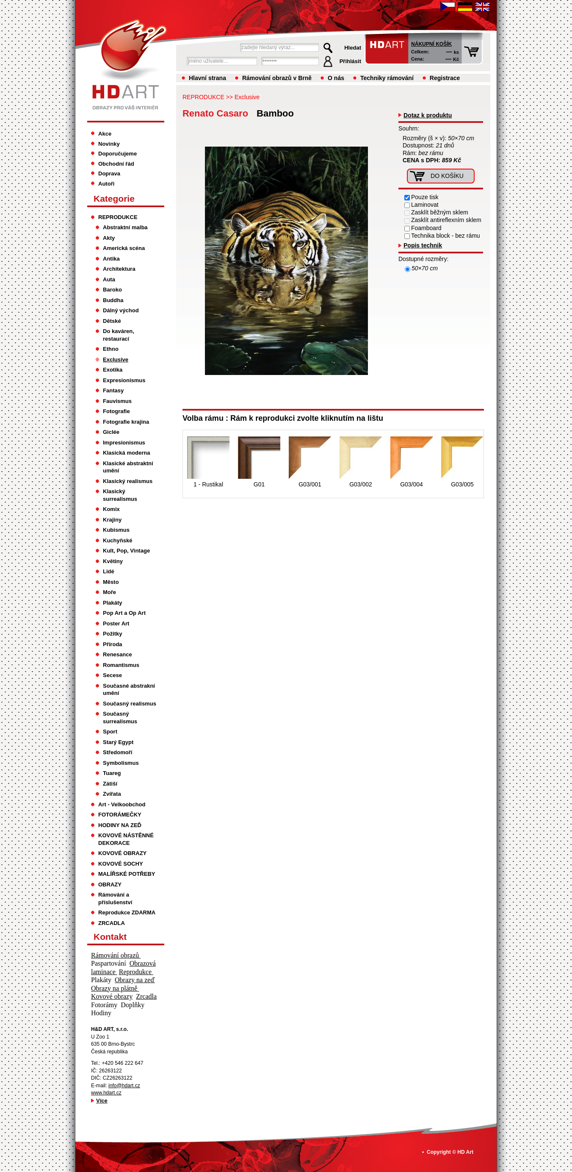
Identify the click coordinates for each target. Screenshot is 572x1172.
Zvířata (112, 794)
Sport (110, 731)
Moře (109, 592)
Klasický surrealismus (120, 495)
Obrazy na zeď (135, 979)
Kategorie (114, 198)
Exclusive (247, 97)
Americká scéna (124, 248)
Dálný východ (121, 310)
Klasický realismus (127, 481)
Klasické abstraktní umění (128, 467)
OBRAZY (110, 884)
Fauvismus (117, 401)
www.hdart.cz (106, 1093)
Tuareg (112, 773)
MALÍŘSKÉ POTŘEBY (126, 874)
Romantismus (121, 665)
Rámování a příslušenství (115, 898)
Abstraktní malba (125, 227)
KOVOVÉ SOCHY (120, 864)
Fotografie (116, 411)
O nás (336, 78)
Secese (112, 675)
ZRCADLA (111, 923)
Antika (111, 259)
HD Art (465, 1152)
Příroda (112, 644)
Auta (109, 279)
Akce (104, 134)
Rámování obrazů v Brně (277, 78)
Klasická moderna (126, 453)
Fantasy (113, 390)
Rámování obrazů (116, 955)
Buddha (113, 300)
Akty (109, 238)
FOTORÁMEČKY (119, 814)
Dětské (112, 321)
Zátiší (110, 783)
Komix (111, 509)
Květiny (113, 561)
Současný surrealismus (120, 718)
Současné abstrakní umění (129, 690)
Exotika (112, 370)
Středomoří (117, 752)
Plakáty (112, 603)
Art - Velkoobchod (121, 804)
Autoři (106, 184)
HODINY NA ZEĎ (119, 825)
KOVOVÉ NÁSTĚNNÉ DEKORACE (126, 839)
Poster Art (116, 623)
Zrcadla (146, 996)
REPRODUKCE (203, 97)
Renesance (117, 654)
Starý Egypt (118, 742)
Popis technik (422, 245)
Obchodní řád (116, 164)
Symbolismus (121, 763)
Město (111, 582)
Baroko (112, 289)
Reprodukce (136, 971)
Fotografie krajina (126, 422)
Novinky (109, 144)
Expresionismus (124, 380)
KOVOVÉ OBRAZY (122, 853)
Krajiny (112, 520)
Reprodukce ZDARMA (126, 912)
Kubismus (116, 530)
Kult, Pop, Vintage (126, 550)
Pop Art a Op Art (124, 613)
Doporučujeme (117, 153)
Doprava (109, 173)
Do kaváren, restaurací (118, 335)
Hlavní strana (207, 78)
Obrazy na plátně (115, 988)
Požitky (112, 633)
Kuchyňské (117, 540)
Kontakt (110, 936)
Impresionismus (124, 442)
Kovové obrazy (112, 996)
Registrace (445, 78)
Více (102, 1100)
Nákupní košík (431, 44)
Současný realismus (129, 703)
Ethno (111, 349)
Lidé (108, 571)
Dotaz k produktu (427, 115)
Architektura (119, 269)
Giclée (111, 432)
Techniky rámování (387, 78)
